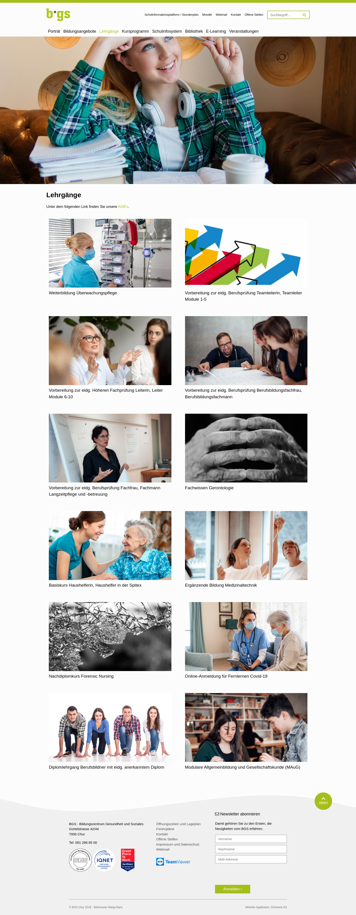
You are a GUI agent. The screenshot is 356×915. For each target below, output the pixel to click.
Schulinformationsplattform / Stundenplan (172, 14)
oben (323, 800)
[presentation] (249, 874)
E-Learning (216, 31)
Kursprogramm (135, 31)
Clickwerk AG (279, 907)
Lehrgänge (109, 31)
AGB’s (123, 207)
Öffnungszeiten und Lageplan (178, 824)
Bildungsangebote (79, 31)
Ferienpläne (165, 829)
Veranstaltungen (244, 31)
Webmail (221, 14)
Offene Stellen (254, 14)
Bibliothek (194, 31)
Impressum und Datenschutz (178, 844)
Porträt (54, 31)
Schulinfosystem (167, 31)
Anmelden (232, 889)
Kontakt (236, 14)
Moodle (207, 14)
